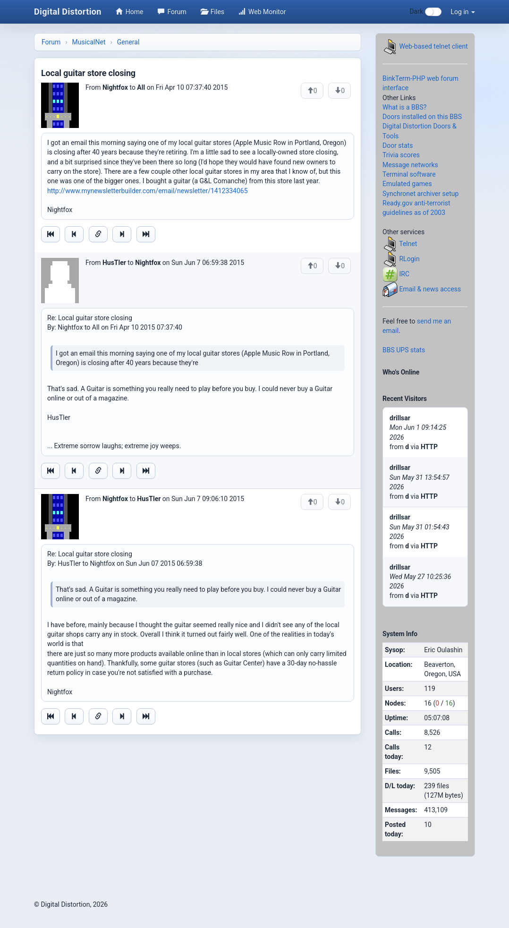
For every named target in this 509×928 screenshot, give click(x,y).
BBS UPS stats (403, 350)
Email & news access (430, 289)
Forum (172, 12)
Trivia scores (401, 155)
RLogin (409, 259)
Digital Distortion (68, 12)
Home (130, 12)
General (128, 42)
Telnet (408, 243)
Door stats (397, 145)
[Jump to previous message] (74, 234)
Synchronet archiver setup (420, 193)
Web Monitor (262, 12)
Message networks (410, 165)
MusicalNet (89, 42)
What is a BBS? (404, 107)
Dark (425, 12)
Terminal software (409, 174)
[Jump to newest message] (145, 234)
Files (212, 12)
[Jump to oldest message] (50, 234)
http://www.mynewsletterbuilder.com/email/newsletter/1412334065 (147, 191)
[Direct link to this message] (98, 234)
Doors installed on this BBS (422, 116)
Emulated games (407, 183)
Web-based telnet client (433, 46)
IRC (404, 274)
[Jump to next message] (121, 234)
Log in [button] (463, 12)
